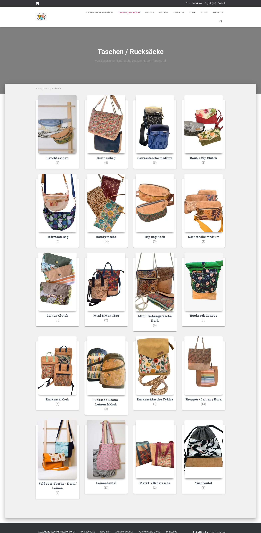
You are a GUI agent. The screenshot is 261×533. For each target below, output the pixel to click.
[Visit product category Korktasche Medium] (203, 213)
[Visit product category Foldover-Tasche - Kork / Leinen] (57, 462)
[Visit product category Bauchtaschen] (57, 134)
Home (38, 88)
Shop (188, 3)
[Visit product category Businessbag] (106, 134)
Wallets (149, 12)
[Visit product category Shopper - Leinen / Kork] (203, 376)
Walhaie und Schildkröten (99, 12)
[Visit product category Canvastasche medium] (154, 134)
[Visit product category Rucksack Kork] (57, 376)
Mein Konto (197, 3)
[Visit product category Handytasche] (106, 213)
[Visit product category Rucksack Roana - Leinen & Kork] (106, 378)
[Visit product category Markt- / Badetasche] (154, 459)
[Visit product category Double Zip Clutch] (203, 134)
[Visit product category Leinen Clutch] (57, 292)
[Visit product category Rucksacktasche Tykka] (154, 376)
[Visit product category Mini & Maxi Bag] (106, 292)
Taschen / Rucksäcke (129, 12)
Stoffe (204, 12)
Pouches (163, 12)
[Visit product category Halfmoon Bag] (57, 213)
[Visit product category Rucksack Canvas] (203, 292)
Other (192, 12)
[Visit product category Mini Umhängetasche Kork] (155, 295)
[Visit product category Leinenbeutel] (106, 459)
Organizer (178, 12)
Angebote (218, 12)
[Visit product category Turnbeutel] (203, 459)
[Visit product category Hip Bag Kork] (154, 213)
